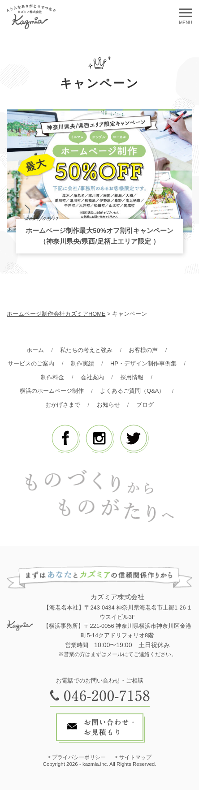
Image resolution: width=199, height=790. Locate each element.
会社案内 (92, 377)
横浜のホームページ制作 (52, 390)
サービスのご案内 (31, 363)
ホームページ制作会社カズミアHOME (56, 313)
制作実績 (82, 363)
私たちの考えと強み (86, 350)
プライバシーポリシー (79, 757)
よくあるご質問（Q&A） (132, 390)
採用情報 (131, 377)
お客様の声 (143, 350)
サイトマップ (135, 757)
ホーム (35, 350)
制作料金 (52, 377)
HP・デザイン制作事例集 (143, 363)
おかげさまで (62, 404)
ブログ (145, 404)
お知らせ (108, 404)
